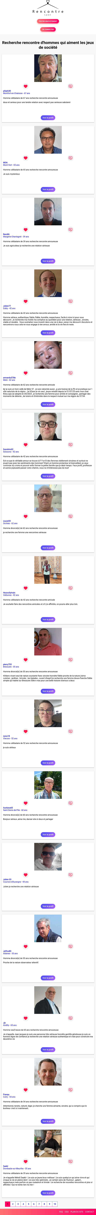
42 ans (12, 308)
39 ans (26, 236)
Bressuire (7, 667)
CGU (67, 1212)
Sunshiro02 (8, 449)
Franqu (6, 1094)
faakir (5, 1166)
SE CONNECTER (48, 29)
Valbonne (7, 595)
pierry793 (7, 664)
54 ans (12, 1097)
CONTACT (89, 1212)
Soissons (7, 452)
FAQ (61, 1212)
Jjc (4, 1023)
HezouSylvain (9, 593)
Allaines (6, 953)
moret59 (7, 521)
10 (55, 1204)
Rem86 (6, 234)
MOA (5, 162)
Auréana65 (8, 808)
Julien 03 (7, 879)
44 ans (25, 882)
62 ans (12, 380)
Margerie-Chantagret (12, 236)
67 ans (27, 93)
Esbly (5, 308)
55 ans (16, 667)
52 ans (14, 738)
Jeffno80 (7, 951)
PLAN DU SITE (77, 1212)
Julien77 (7, 306)
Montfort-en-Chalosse (12, 93)
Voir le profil (48, 118)
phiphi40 (7, 91)
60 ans (24, 810)
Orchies (6, 523)
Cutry (5, 1097)
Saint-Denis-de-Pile (11, 810)
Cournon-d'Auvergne (12, 882)
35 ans (28, 1168)
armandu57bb (9, 377)
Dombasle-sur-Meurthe (13, 1168)
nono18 (6, 736)
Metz (5, 380)
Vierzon (6, 738)
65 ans (17, 165)
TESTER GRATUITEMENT (48, 21)
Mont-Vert (7, 165)
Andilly (6, 1025)
